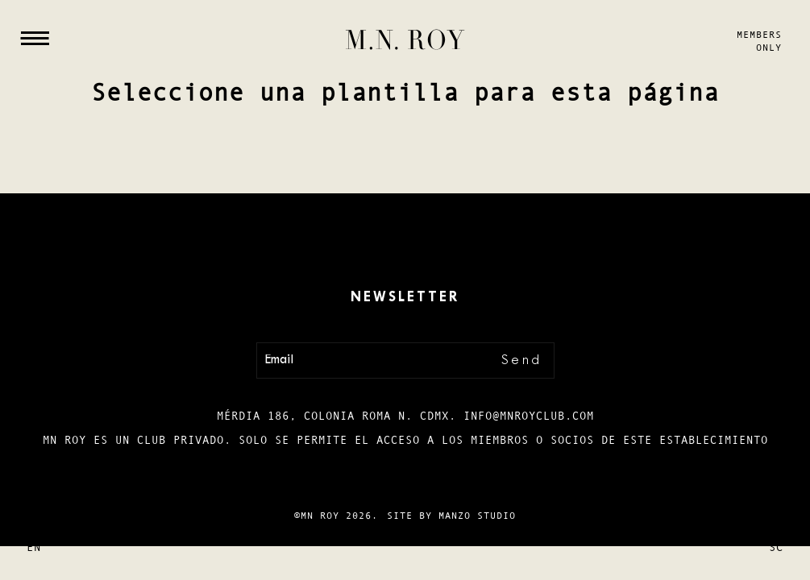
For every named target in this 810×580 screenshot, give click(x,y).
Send (521, 360)
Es (34, 518)
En (34, 547)
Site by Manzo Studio (451, 515)
